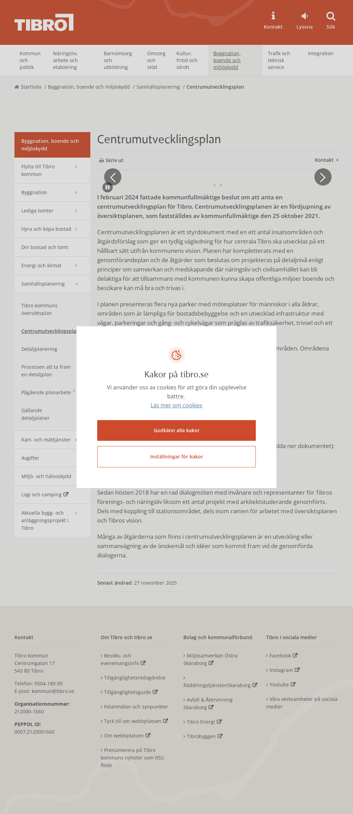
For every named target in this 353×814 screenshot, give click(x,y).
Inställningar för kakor (176, 456)
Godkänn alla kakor (177, 430)
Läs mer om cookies (176, 405)
